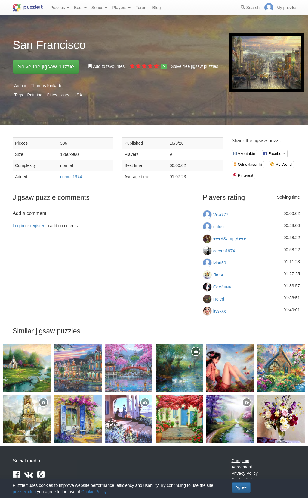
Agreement (242, 467)
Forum (141, 7)
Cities (52, 95)
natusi (218, 226)
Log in (18, 225)
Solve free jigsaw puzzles (194, 66)
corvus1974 (71, 176)
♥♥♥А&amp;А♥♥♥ (229, 238)
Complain (240, 460)
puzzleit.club (24, 491)
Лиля (218, 275)
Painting (34, 95)
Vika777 (220, 214)
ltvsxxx (219, 311)
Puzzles (59, 7)
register (37, 225)
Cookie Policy (93, 491)
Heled (218, 299)
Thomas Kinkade (46, 85)
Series (99, 7)
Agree (241, 487)
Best (80, 7)
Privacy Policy (245, 473)
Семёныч (222, 287)
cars (65, 95)
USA (77, 95)
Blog (156, 7)
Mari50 (219, 262)
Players (121, 7)
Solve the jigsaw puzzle (46, 67)
